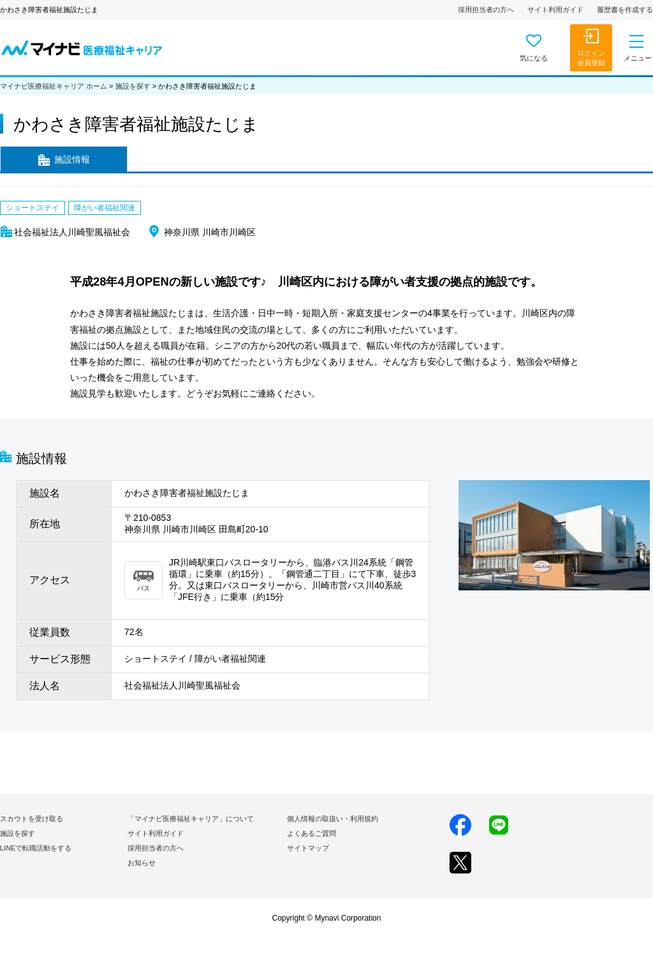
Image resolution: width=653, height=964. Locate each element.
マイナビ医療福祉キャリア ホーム (53, 86)
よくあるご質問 (311, 833)
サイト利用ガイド (555, 9)
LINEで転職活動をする (35, 848)
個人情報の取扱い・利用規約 (332, 818)
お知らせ (142, 862)
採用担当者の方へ (486, 9)
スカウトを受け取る (31, 818)
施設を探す (132, 86)
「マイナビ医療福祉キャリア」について (191, 818)
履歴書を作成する (625, 9)
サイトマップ (308, 848)
